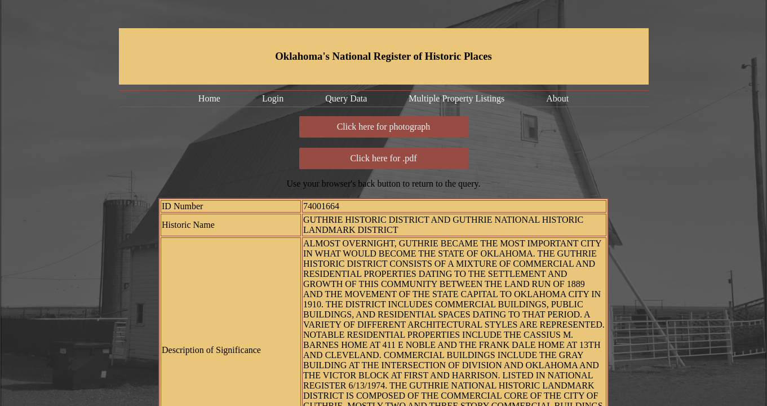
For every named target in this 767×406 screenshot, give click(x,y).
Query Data (346, 98)
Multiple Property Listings (456, 98)
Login (272, 98)
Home (209, 98)
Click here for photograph (384, 126)
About (557, 98)
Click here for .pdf (383, 158)
